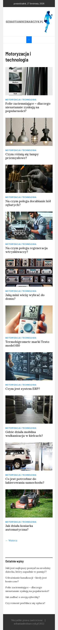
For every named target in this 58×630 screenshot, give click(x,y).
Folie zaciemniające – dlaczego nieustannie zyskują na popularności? (27, 107)
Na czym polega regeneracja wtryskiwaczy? (26, 250)
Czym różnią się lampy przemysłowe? (22, 156)
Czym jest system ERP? (22, 389)
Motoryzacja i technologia (20, 99)
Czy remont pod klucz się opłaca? (25, 603)
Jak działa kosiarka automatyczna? (19, 527)
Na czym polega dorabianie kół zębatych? (28, 203)
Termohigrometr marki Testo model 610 (27, 343)
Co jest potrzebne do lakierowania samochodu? (25, 480)
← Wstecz (11, 540)
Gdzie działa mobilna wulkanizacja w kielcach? (24, 433)
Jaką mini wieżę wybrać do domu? (25, 297)
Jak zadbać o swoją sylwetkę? (22, 597)
